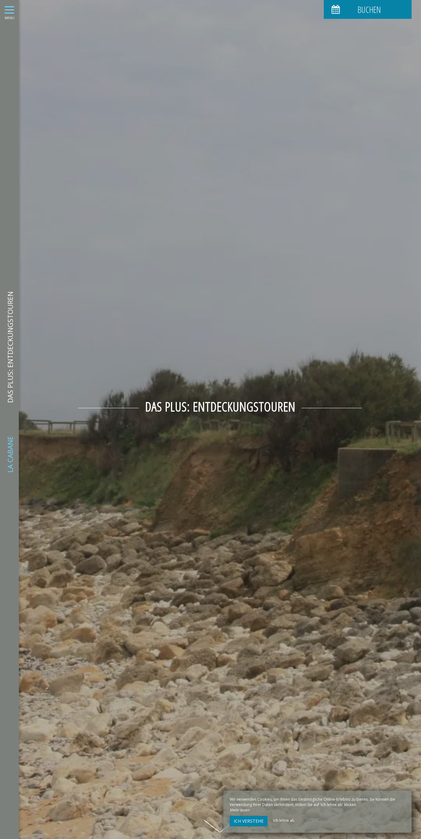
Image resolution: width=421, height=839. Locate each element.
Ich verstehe (249, 821)
